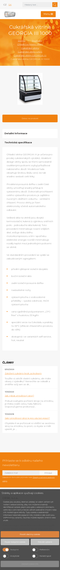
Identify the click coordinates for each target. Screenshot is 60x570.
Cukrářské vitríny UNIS (30, 51)
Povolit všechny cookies (30, 534)
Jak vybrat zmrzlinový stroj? (19, 395)
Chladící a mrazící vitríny (30, 44)
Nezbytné (14, 550)
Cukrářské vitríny (30, 48)
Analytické (14, 556)
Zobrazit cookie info (29, 564)
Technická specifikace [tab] (18, 142)
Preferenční (44, 550)
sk (10, 4)
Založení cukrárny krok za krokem (23, 373)
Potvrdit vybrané (45, 542)
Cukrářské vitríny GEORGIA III (30, 55)
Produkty (37, 40)
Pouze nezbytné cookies (15, 542)
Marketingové (45, 556)
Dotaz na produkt (30, 118)
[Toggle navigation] (48, 14)
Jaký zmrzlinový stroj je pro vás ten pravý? (27, 418)
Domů (21, 40)
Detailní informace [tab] (15, 133)
